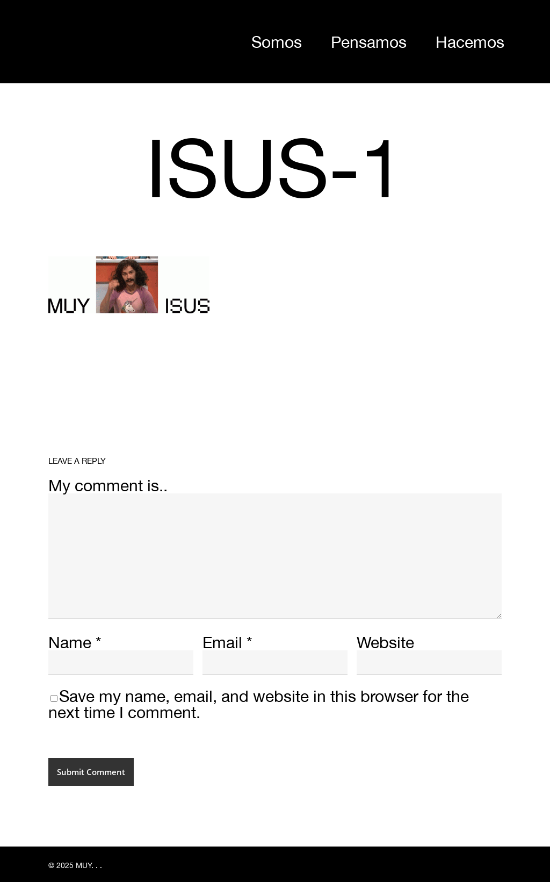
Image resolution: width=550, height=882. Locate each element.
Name (75, 642)
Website (385, 642)
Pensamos (369, 41)
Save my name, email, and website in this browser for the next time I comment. (258, 703)
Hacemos (470, 41)
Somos (276, 41)
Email (227, 642)
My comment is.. (108, 485)
